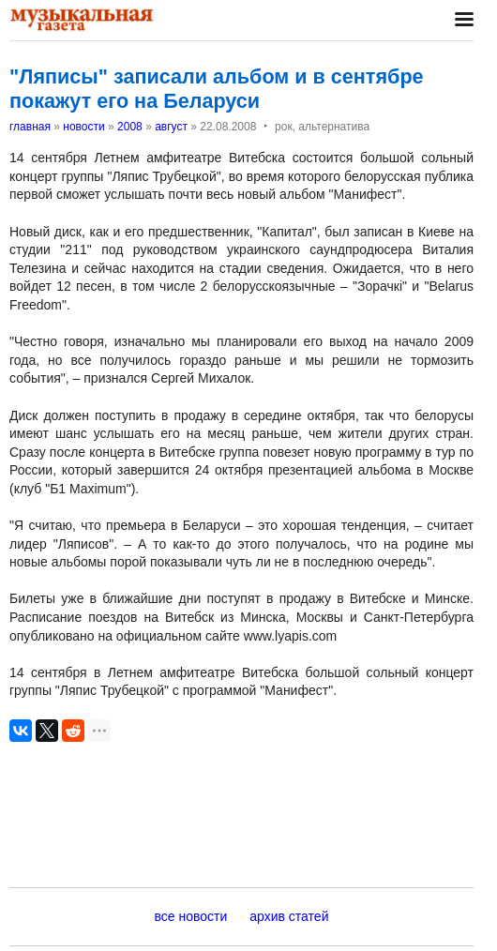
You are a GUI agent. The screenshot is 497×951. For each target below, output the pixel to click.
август (171, 126)
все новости (191, 916)
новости (83, 126)
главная (30, 126)
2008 (130, 126)
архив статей (288, 916)
